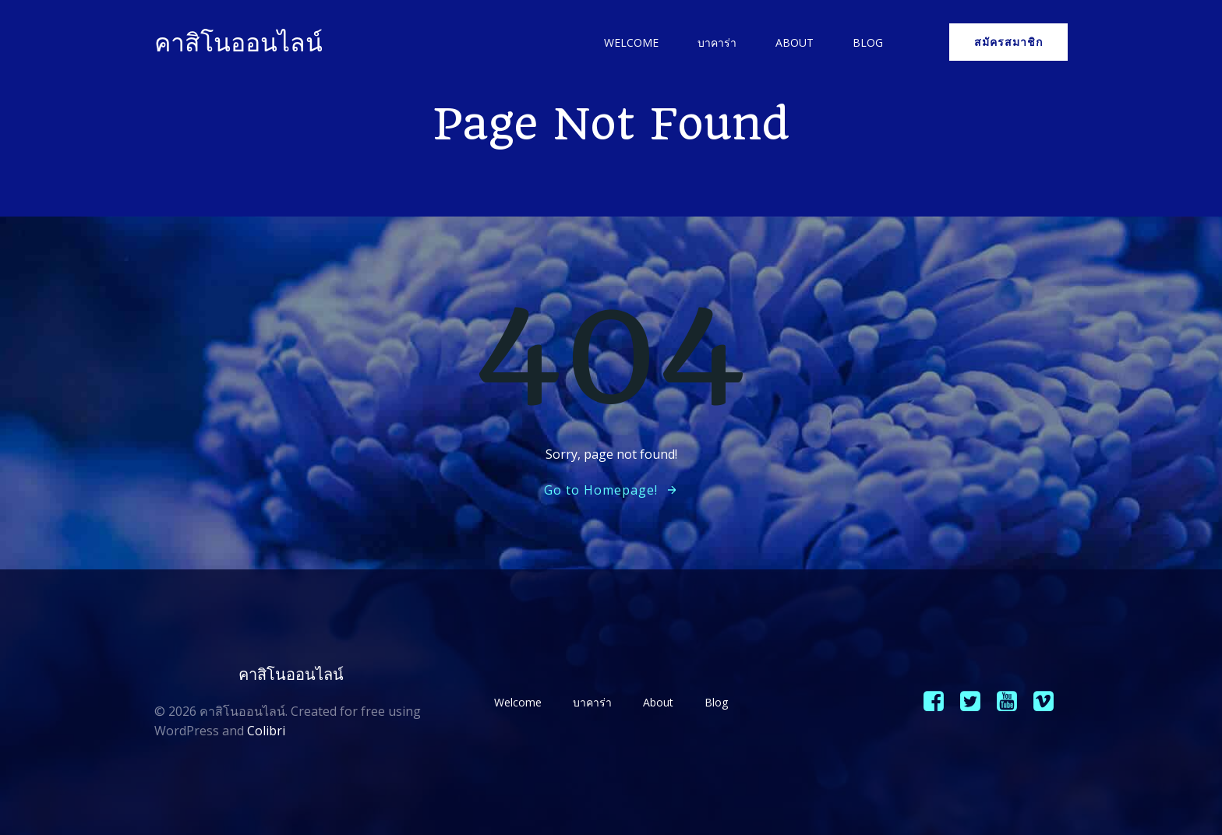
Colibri (266, 730)
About (794, 42)
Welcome (631, 42)
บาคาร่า (717, 42)
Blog (868, 42)
